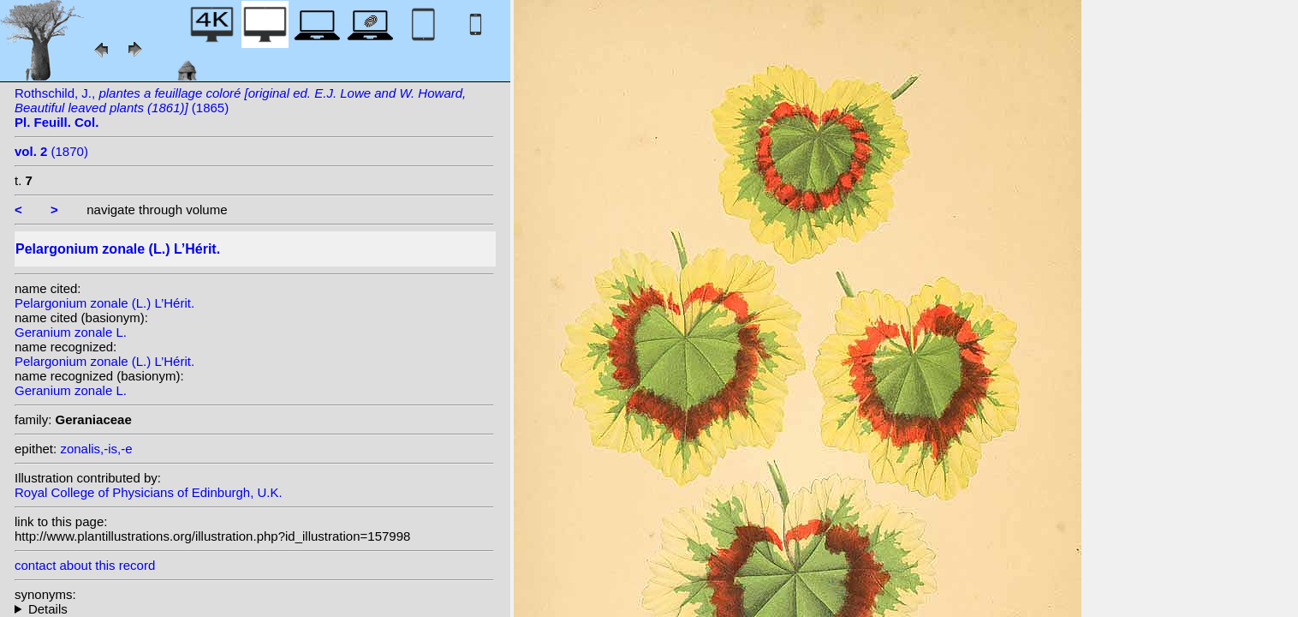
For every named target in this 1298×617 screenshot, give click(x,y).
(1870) (51, 151)
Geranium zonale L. (71, 332)
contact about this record (85, 565)
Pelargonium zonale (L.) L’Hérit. (104, 303)
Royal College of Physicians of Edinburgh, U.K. (149, 492)
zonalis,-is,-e (96, 448)
